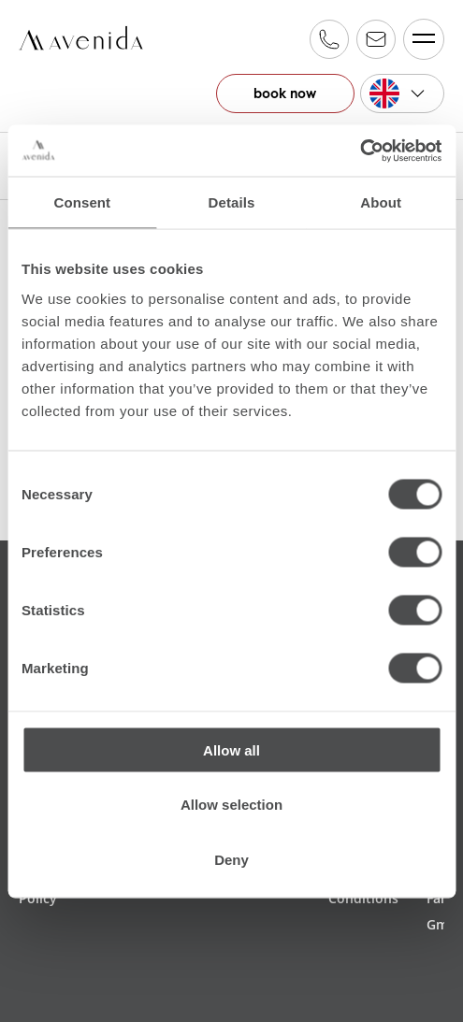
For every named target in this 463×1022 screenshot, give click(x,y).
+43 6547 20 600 (329, 39)
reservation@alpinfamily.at (376, 39)
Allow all (231, 749)
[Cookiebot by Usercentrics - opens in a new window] (359, 150)
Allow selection (231, 805)
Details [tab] (232, 202)
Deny (231, 859)
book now (283, 93)
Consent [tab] (81, 202)
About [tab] (380, 202)
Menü (419, 39)
